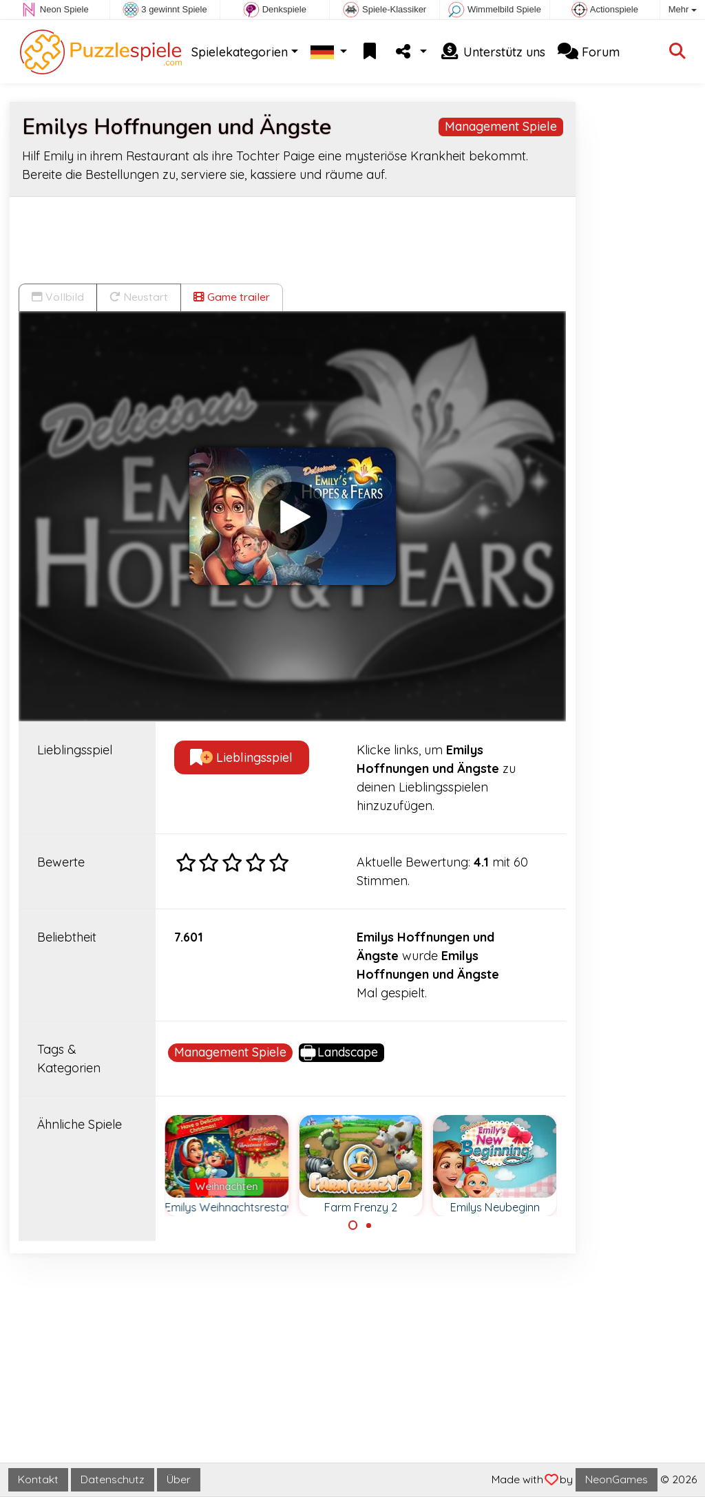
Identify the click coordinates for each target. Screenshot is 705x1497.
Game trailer (231, 297)
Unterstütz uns (492, 52)
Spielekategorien (239, 52)
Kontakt (38, 1479)
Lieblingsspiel (241, 757)
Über (179, 1479)
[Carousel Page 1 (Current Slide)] (353, 1225)
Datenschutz (113, 1479)
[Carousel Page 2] (368, 1225)
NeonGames (616, 1479)
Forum (589, 52)
